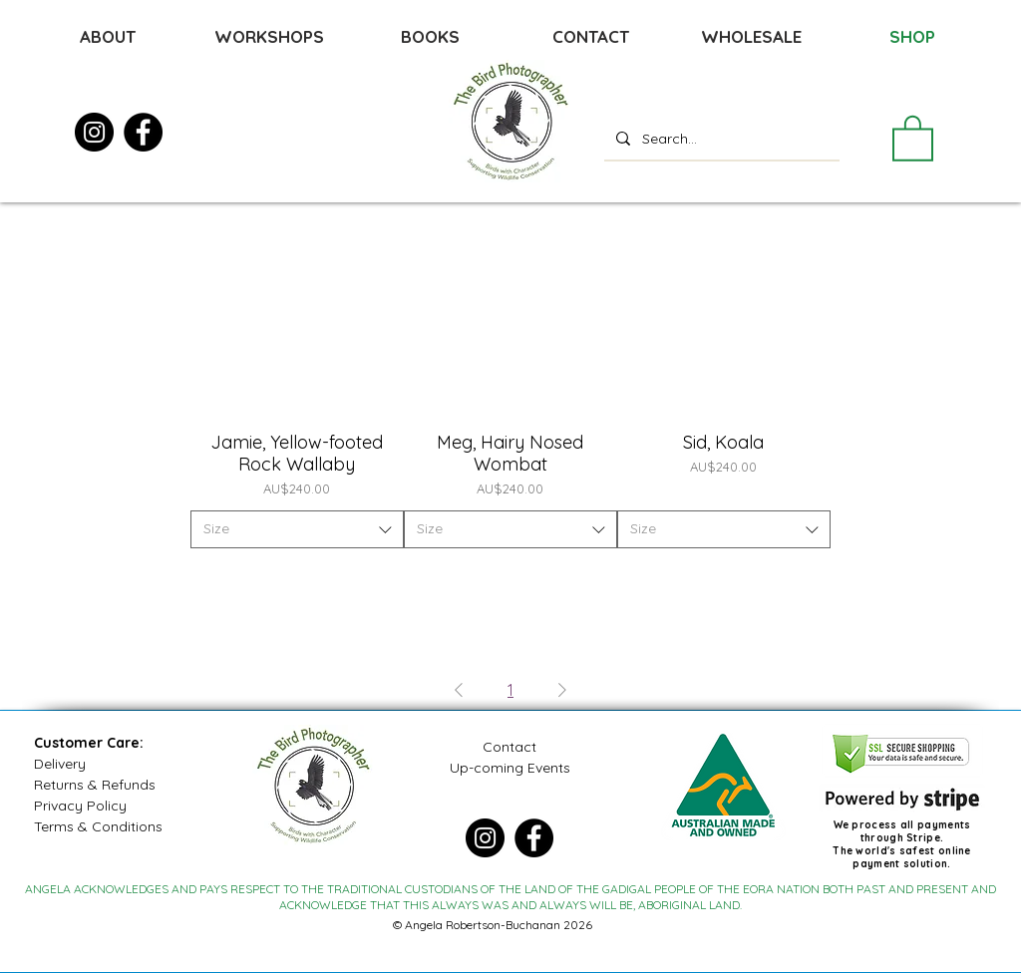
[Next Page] (562, 690)
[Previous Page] (459, 690)
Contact (509, 747)
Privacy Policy (80, 805)
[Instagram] (94, 132)
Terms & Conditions (98, 826)
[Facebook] (143, 132)
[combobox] (297, 529)
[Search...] (720, 138)
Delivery (60, 764)
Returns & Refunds (95, 785)
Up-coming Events (510, 768)
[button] (912, 137)
